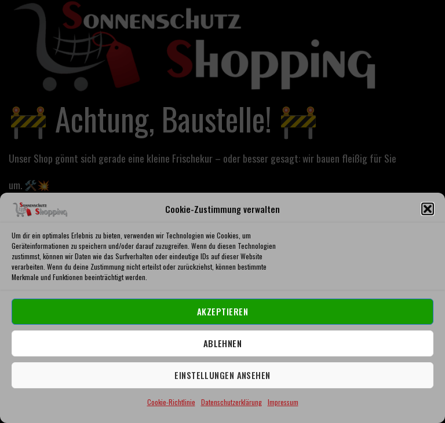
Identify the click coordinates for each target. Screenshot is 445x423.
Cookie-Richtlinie (171, 402)
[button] (427, 209)
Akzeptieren (222, 311)
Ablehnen (222, 343)
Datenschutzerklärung (231, 402)
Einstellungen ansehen (222, 375)
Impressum (283, 402)
